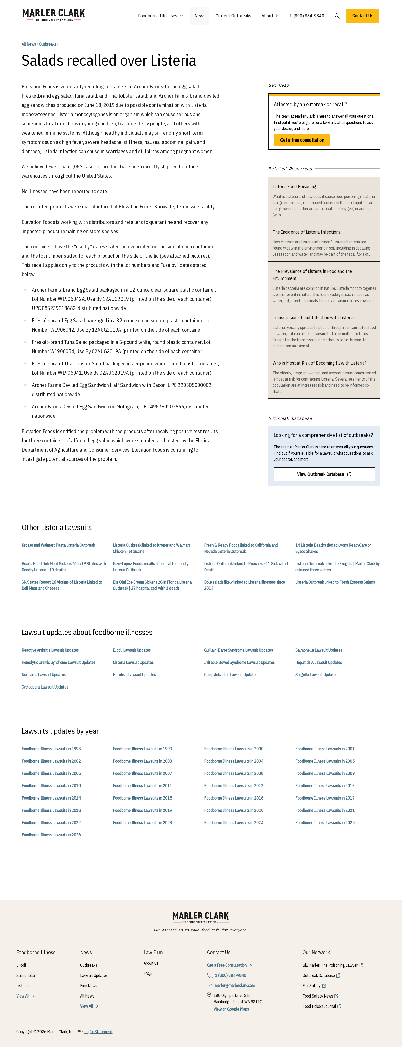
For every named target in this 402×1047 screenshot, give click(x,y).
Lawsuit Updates (94, 975)
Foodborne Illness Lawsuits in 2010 (51, 785)
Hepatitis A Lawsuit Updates (318, 662)
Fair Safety (312, 985)
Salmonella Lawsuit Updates (318, 650)
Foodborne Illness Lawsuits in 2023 (142, 822)
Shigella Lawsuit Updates (316, 674)
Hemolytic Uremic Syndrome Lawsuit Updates (58, 662)
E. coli (21, 965)
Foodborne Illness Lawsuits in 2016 (233, 798)
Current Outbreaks (233, 16)
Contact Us (362, 16)
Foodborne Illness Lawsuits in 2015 (142, 798)
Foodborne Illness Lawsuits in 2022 (51, 822)
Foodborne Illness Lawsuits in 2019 (142, 810)
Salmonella (25, 975)
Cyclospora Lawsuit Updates (45, 687)
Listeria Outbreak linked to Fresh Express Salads (335, 582)
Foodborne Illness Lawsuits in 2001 (325, 748)
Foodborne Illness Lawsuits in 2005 (325, 761)
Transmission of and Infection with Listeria (313, 318)
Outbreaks (47, 44)
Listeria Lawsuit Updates (133, 662)
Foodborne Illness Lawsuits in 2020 (233, 810)
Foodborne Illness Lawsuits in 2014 (51, 798)
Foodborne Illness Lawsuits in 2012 (233, 785)
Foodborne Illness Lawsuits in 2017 (325, 798)
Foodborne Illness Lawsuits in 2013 (325, 785)
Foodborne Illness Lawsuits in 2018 (51, 810)
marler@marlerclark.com (235, 985)
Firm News (88, 985)
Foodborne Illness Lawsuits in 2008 (233, 773)
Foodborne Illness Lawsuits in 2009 (325, 773)
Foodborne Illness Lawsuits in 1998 (51, 748)
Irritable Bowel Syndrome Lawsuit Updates (239, 662)
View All (22, 996)
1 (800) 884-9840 (307, 16)
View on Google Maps (231, 1009)
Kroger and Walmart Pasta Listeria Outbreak (58, 545)
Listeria (22, 985)
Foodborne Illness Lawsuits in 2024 (233, 822)
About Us (270, 16)
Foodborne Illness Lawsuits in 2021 (325, 810)
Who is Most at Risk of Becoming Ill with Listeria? (319, 363)
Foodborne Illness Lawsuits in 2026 (51, 834)
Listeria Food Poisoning (294, 187)
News (200, 16)
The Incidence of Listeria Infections (306, 232)
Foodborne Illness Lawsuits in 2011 (142, 785)
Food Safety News (318, 996)
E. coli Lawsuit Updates (132, 650)
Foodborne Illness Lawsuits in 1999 (142, 748)
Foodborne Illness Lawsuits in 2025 (325, 822)
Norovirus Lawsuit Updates (44, 674)
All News (29, 44)
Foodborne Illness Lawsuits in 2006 (51, 773)
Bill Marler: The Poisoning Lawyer (330, 965)
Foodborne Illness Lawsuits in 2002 (51, 761)
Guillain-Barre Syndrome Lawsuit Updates (238, 650)
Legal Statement (98, 1031)
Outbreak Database (319, 975)
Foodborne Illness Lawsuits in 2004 (233, 761)
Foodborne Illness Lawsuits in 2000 (233, 748)
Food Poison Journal (319, 1006)
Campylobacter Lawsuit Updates (230, 674)
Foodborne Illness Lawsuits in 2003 (142, 761)
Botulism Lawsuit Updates (134, 674)
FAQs (148, 973)
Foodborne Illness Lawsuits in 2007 (142, 773)
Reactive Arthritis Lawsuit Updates (50, 650)
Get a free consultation (302, 140)
